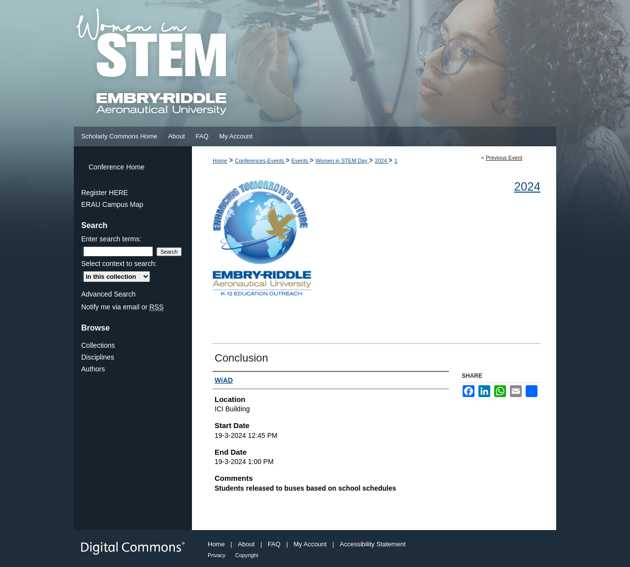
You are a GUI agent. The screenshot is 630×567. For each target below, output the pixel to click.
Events (300, 161)
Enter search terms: (111, 239)
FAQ (274, 544)
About (246, 544)
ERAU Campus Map (112, 204)
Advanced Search (108, 294)
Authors (93, 369)
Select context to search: (119, 263)
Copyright (246, 555)
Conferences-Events (260, 161)
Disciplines (97, 357)
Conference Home (117, 167)
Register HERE (104, 193)
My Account (310, 544)
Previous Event (504, 158)
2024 (382, 161)
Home (220, 161)
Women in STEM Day (342, 161)
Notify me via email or (122, 307)
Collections (98, 345)
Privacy (216, 555)
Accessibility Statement (373, 544)
